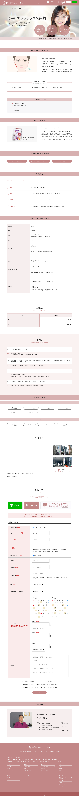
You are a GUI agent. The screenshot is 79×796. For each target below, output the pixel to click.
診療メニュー (10, 757)
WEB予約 (69, 2)
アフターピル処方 (62, 782)
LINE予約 (75, 2)
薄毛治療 (60, 768)
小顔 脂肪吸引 (47, 408)
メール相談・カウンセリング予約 (37, 759)
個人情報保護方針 (25, 685)
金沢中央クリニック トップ (44, 38)
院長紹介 (53, 4)
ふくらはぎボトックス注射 (31, 424)
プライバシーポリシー (49, 759)
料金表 (64, 4)
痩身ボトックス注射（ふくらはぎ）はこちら (39, 161)
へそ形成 (60, 780)
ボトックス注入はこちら (17, 161)
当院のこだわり (59, 4)
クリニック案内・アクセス (72, 4)
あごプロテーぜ (14, 412)
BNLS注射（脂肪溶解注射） (14, 408)
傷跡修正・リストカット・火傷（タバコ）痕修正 (65, 776)
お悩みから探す (40, 4)
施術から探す (47, 4)
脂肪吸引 (47, 424)
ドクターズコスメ (62, 784)
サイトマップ (58, 759)
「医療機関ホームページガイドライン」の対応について (18, 759)
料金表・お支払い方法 (26, 757)
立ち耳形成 (61, 773)
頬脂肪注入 (31, 412)
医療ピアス (61, 778)
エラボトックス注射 (31, 408)
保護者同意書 (55, 757)
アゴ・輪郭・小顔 (59, 38)
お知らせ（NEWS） (48, 757)
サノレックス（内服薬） (64, 425)
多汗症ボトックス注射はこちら (62, 161)
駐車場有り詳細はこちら (63, 470)
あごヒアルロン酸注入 (64, 408)
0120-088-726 (57, 749)
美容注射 (60, 771)
